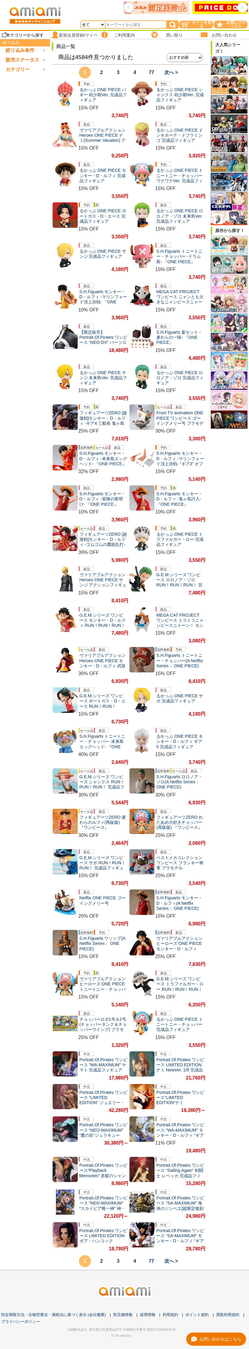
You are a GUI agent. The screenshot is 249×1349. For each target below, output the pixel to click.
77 (151, 72)
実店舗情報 (122, 1314)
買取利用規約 (227, 1314)
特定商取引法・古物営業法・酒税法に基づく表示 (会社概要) (53, 1314)
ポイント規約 (197, 1314)
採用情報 (147, 1314)
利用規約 (170, 1314)
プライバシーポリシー (20, 1321)
